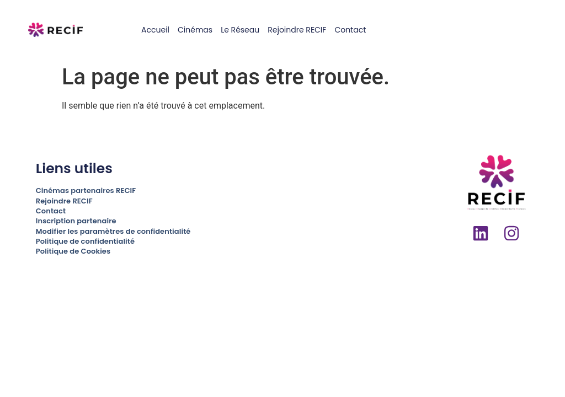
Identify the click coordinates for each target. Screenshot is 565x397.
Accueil (155, 29)
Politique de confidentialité (85, 241)
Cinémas (195, 29)
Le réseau (240, 29)
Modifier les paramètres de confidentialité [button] (113, 231)
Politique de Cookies (73, 251)
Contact (350, 29)
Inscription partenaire (76, 220)
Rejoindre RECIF (297, 29)
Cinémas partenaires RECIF (86, 190)
